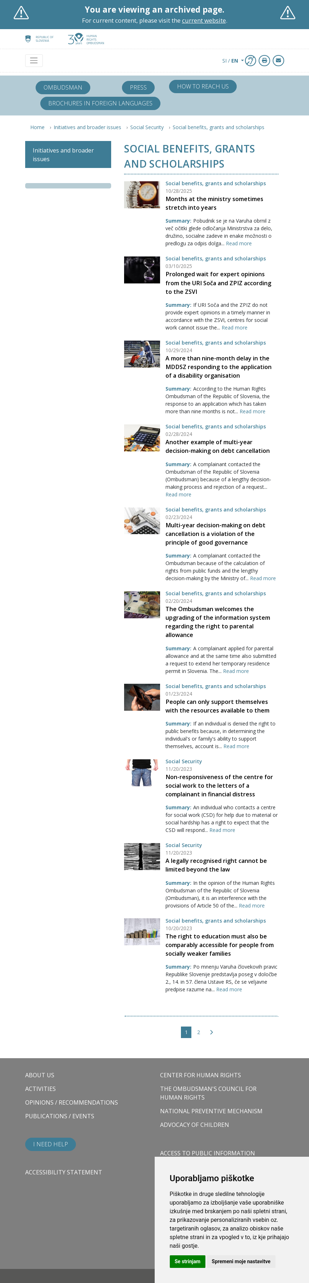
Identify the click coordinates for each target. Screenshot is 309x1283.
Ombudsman (63, 87)
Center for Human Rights (200, 1075)
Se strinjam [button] (188, 1261)
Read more (239, 243)
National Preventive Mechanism (211, 1111)
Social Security (147, 127)
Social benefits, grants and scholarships (218, 127)
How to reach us (203, 86)
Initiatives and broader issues (87, 127)
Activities (40, 1089)
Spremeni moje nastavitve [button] (241, 1261)
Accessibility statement (63, 1172)
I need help (50, 1144)
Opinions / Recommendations (71, 1102)
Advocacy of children (194, 1125)
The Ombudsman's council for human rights (208, 1093)
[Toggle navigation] (34, 60)
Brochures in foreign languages (100, 103)
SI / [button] (231, 60)
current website (204, 20)
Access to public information (207, 1153)
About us (39, 1075)
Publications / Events (59, 1116)
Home (37, 127)
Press (138, 87)
